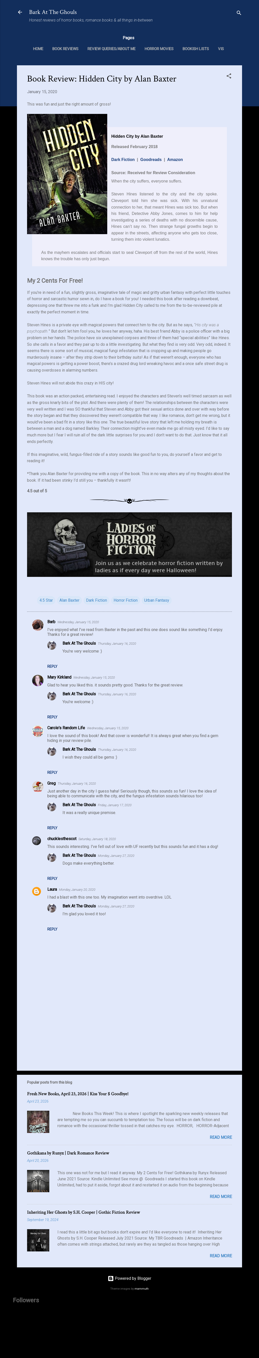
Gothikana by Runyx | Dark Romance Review (68, 1153)
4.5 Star (46, 600)
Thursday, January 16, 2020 (117, 643)
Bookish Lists (196, 49)
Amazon (175, 159)
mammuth (142, 1288)
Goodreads (151, 159)
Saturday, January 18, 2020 (97, 839)
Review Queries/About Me (112, 49)
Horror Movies (159, 49)
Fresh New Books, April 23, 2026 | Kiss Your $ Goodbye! (77, 1094)
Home (38, 49)
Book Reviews (65, 49)
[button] (229, 77)
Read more (221, 1137)
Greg (51, 783)
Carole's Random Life (66, 727)
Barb (51, 621)
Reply (52, 666)
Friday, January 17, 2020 (115, 805)
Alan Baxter (69, 600)
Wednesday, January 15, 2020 (78, 622)
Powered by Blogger (129, 1278)
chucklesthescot (61, 838)
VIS (221, 49)
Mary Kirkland (59, 677)
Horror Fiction (126, 600)
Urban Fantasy (156, 600)
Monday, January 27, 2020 (116, 856)
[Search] (239, 14)
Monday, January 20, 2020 (77, 889)
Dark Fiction (123, 159)
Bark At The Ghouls (53, 12)
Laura (52, 889)
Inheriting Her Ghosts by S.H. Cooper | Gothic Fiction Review (83, 1212)
